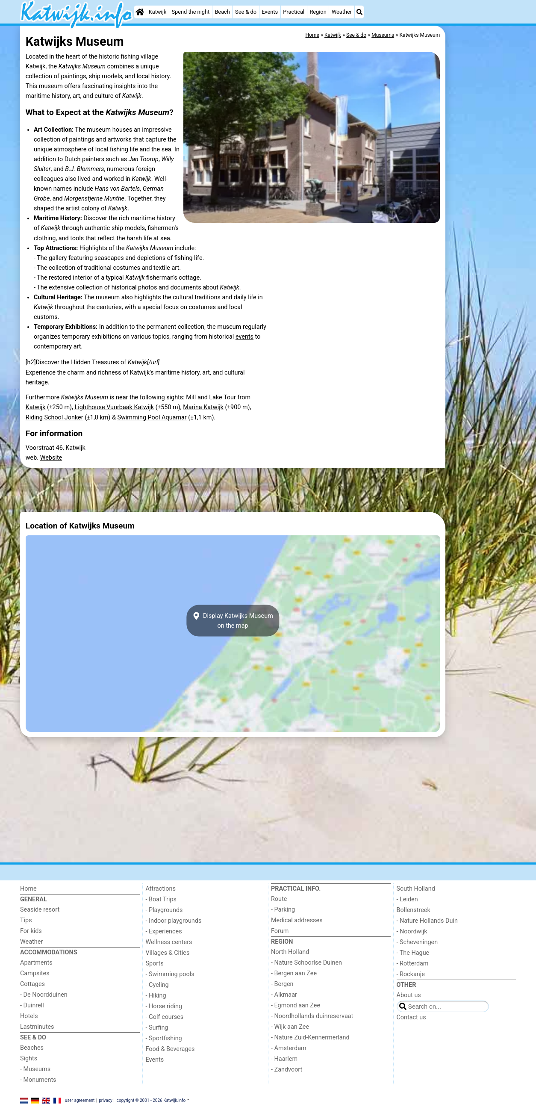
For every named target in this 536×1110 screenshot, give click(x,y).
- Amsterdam (288, 1048)
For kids (31, 931)
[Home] (140, 12)
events (244, 336)
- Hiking (156, 995)
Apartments (36, 962)
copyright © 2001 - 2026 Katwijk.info (151, 1100)
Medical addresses (297, 920)
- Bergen (282, 984)
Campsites (35, 973)
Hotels (29, 1016)
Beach (222, 12)
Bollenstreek (413, 910)
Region (317, 12)
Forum (280, 931)
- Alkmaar (284, 994)
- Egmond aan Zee (295, 1005)
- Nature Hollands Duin (427, 920)
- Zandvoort (286, 1069)
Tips (26, 920)
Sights (28, 1058)
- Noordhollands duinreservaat (312, 1016)
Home (28, 888)
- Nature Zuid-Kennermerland (310, 1037)
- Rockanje (411, 974)
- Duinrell (32, 1005)
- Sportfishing (164, 1038)
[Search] (359, 12)
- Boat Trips (161, 899)
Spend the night (190, 12)
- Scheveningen (417, 942)
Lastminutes (37, 1026)
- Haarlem (284, 1059)
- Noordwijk (412, 931)
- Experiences (164, 931)
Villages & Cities (168, 952)
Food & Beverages (170, 1049)
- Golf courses (165, 1017)
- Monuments (38, 1079)
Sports (155, 963)
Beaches (32, 1047)
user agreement (80, 1100)
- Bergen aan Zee (294, 973)
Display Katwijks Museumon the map (232, 620)
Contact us (411, 1017)
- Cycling (157, 985)
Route (279, 899)
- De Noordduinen (44, 994)
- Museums (35, 1069)
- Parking (283, 909)
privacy (105, 1100)
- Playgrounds (164, 910)
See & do (245, 12)
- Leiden (407, 899)
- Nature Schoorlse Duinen (306, 962)
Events (270, 12)
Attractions (161, 888)
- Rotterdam (413, 963)
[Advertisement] (482, 222)
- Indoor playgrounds (174, 920)
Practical (293, 12)
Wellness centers (169, 942)
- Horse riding (164, 1006)
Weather (342, 12)
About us (409, 995)
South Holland (416, 888)
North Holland (290, 952)
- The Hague (413, 952)
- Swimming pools (170, 974)
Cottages (32, 984)
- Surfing (157, 1027)
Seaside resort (39, 909)
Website (51, 457)
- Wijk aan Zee (290, 1026)
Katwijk (157, 12)
